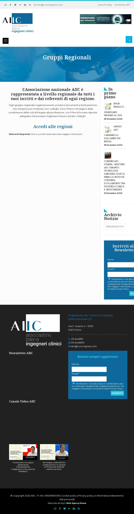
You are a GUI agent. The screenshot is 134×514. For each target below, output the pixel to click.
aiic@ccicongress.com (50, 4)
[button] (23, 460)
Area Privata (105, 4)
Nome (75, 364)
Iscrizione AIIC (122, 4)
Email (75, 373)
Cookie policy (69, 495)
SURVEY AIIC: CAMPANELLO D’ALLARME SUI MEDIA (113, 134)
